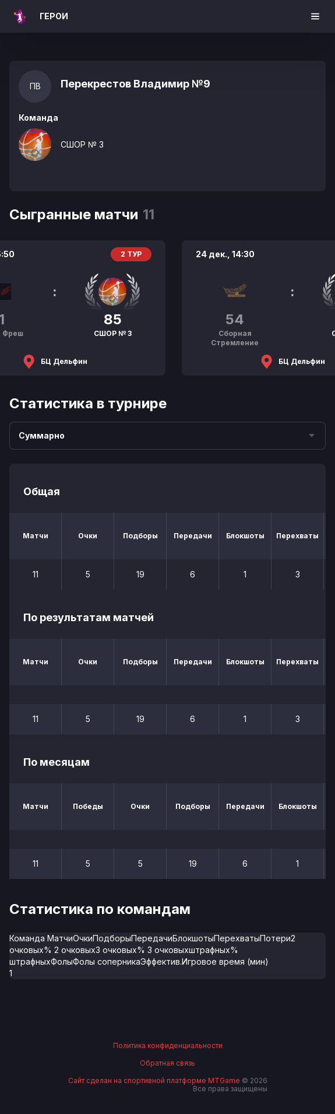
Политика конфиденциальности (168, 1046)
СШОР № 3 (82, 144)
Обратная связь (167, 1063)
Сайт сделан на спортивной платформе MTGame (155, 1080)
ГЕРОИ (54, 16)
